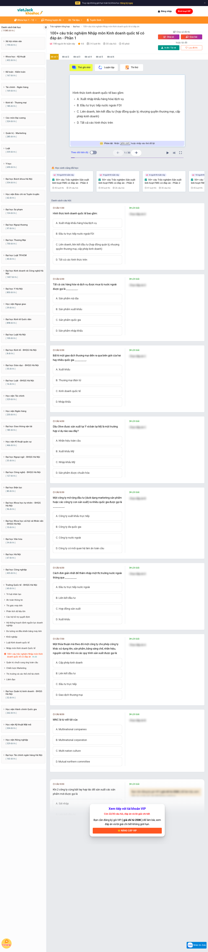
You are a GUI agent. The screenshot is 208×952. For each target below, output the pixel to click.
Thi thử (131, 67)
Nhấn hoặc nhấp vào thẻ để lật (127, 143)
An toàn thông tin (14, 600)
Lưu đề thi (191, 48)
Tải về (168, 48)
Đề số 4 (88, 57)
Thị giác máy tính (14, 605)
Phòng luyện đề (52, 20)
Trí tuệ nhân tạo (13, 594)
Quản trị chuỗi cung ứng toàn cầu (22, 662)
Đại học (76, 26)
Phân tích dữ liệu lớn (15, 611)
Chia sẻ (169, 37)
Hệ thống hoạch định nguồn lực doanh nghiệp (24, 624)
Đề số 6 (110, 57)
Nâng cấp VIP (127, 830)
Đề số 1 (54, 57)
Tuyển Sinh (95, 20)
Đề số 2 (65, 57)
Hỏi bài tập (6, 942)
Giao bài (191, 37)
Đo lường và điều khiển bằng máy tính (24, 631)
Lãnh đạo (10, 679)
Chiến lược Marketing (16, 668)
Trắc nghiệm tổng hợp (60, 26)
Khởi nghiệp (11, 637)
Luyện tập (106, 67)
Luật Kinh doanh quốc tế (17, 642)
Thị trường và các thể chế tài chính (22, 674)
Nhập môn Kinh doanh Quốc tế (20, 648)
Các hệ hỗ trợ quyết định (18, 617)
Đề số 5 (99, 57)
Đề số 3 (77, 57)
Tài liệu (75, 20)
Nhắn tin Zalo (196, 945)
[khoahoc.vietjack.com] (30, 11)
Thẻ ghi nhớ (81, 67)
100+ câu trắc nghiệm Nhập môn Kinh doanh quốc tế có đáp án (111, 26)
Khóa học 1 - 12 (25, 20)
